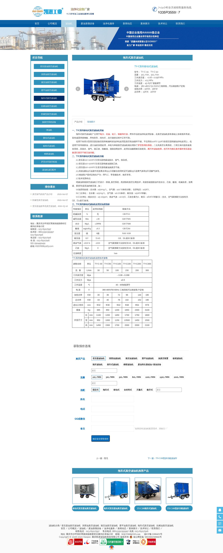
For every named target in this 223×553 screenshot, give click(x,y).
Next (126, 89)
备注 (82, 428)
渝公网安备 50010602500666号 (147, 537)
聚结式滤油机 (49, 138)
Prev (78, 89)
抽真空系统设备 (49, 122)
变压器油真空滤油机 (49, 66)
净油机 (49, 130)
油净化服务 (108, 23)
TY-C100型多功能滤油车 (178, 508)
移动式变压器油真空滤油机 (84, 508)
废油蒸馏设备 (87, 23)
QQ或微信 (80, 418)
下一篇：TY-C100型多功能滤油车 (162, 458)
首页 (37, 23)
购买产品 (80, 358)
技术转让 (162, 23)
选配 (82, 390)
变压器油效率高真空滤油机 (44, 206)
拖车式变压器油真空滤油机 (116, 508)
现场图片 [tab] (91, 122)
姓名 (82, 399)
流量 (82, 377)
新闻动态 (127, 23)
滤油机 (68, 23)
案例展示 (145, 23)
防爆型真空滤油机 (49, 114)
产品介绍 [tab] (78, 122)
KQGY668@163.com (131, 534)
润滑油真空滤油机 (49, 74)
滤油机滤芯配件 (49, 170)
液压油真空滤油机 (49, 82)
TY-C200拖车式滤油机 (147, 508)
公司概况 (52, 23)
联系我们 (180, 23)
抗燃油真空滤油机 (49, 106)
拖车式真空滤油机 (49, 98)
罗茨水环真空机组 (49, 162)
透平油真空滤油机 (49, 90)
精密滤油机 (49, 154)
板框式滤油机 (49, 146)
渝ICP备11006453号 (153, 534)
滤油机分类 (54, 525)
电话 (82, 409)
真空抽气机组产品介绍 (42, 194)
